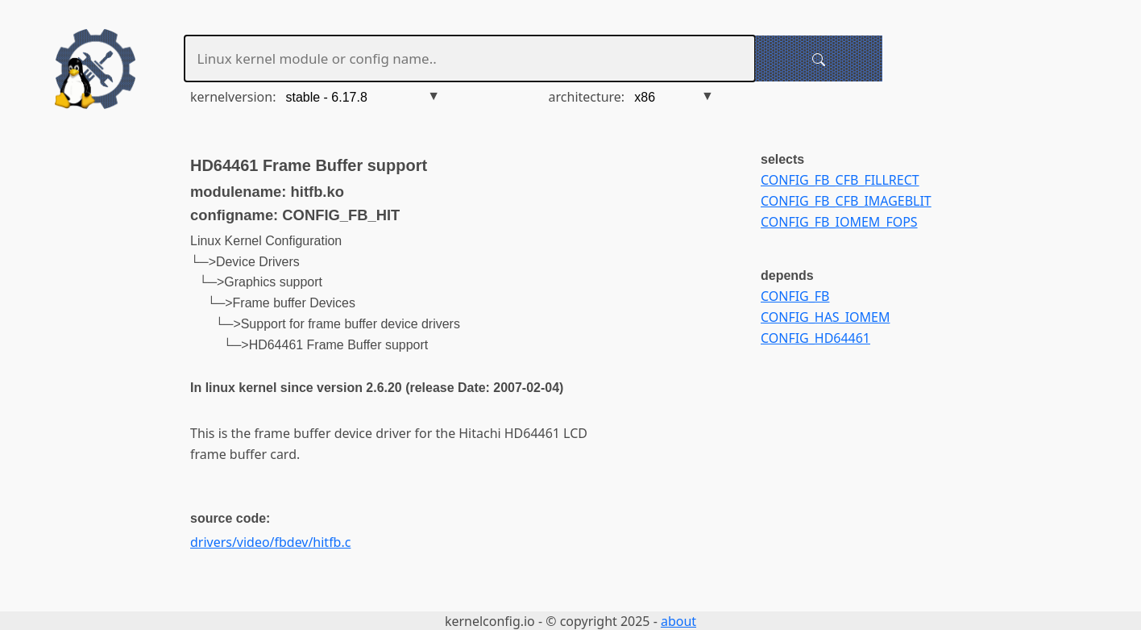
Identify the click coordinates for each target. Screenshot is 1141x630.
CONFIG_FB (795, 296)
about (678, 621)
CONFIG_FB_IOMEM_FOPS (839, 222)
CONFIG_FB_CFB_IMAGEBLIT (846, 201)
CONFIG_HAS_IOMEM (825, 317)
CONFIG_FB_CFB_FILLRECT (840, 180)
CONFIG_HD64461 (815, 338)
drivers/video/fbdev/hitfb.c (270, 542)
